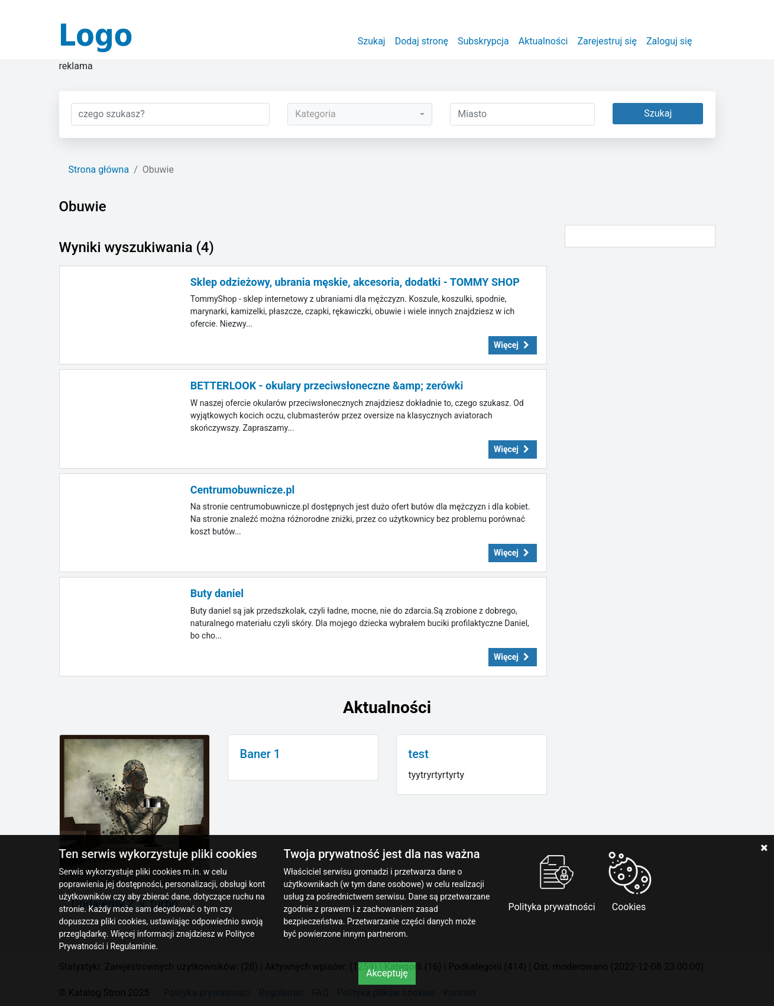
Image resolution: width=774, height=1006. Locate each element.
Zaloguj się (669, 41)
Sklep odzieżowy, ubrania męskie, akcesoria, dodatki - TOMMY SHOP (355, 282)
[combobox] (360, 114)
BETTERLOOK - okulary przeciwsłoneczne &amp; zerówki (327, 385)
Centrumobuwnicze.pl (242, 489)
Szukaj (372, 41)
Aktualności (543, 41)
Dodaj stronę (421, 41)
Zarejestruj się (607, 41)
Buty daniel (217, 593)
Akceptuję (387, 973)
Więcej (513, 345)
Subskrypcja (483, 41)
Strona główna (99, 169)
